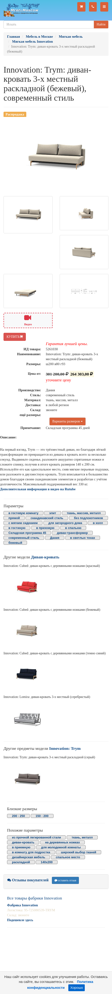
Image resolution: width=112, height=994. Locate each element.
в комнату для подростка (31, 852)
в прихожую (45, 528)
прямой (14, 518)
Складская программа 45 (27, 533)
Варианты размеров (67, 421)
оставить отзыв (65, 880)
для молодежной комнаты (61, 847)
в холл (98, 523)
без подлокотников (88, 518)
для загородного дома (65, 523)
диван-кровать (23, 842)
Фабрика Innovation (22, 905)
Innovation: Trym (65, 748)
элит (52, 513)
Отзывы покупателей (28, 880)
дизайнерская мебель (28, 857)
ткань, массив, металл (84, 513)
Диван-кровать (45, 557)
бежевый (15, 542)
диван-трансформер (72, 533)
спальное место (68, 857)
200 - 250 (18, 816)
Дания (54, 538)
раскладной (21, 862)
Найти (101, 24)
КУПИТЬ (15, 336)
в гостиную (16, 528)
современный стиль (23, 538)
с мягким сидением (23, 523)
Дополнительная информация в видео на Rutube (38, 489)
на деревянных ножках (62, 842)
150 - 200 (42, 816)
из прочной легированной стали (36, 837)
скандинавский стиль (47, 518)
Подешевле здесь (20, 920)
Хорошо (76, 988)
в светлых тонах (82, 538)
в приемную (21, 847)
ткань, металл (82, 837)
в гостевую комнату (23, 513)
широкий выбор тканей (78, 852)
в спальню (73, 528)
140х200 (47, 862)
